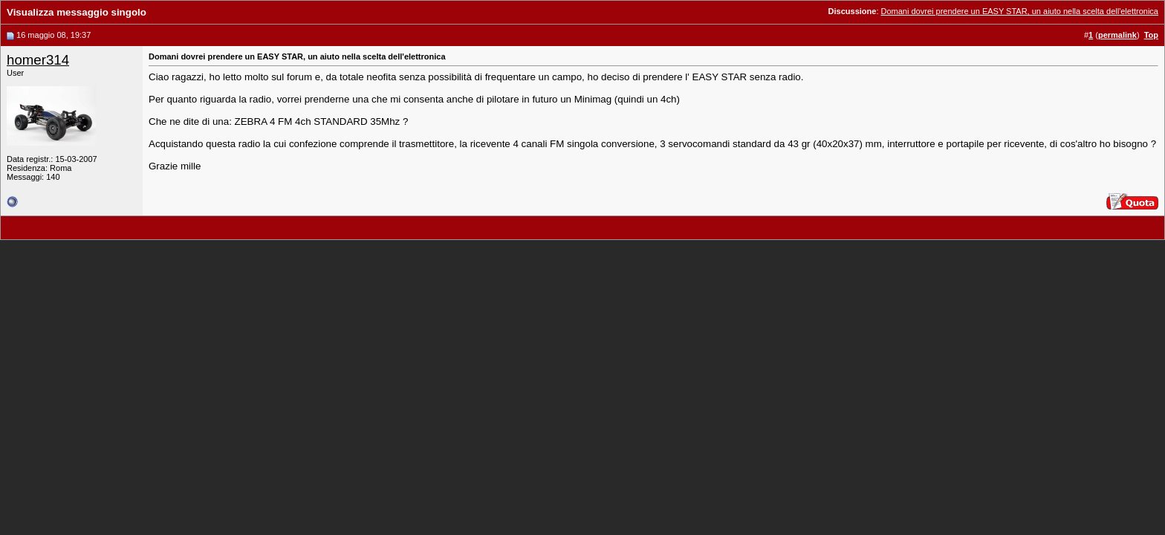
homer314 (38, 60)
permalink (1117, 34)
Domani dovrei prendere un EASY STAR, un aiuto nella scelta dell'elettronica (1019, 11)
